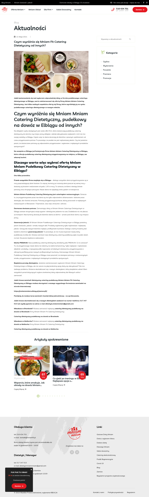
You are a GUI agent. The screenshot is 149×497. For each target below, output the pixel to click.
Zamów (140, 10)
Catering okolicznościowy (106, 455)
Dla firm (47, 9)
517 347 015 (22, 463)
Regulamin (131, 492)
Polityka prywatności (115, 492)
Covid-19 (100, 463)
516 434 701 (122, 9)
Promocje (107, 78)
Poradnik (107, 70)
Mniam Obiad (35, 9)
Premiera (107, 74)
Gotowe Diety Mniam (105, 434)
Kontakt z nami (98, 492)
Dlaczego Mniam (103, 447)
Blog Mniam (6, 3)
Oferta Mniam (17, 9)
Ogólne (106, 61)
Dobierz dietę (102, 443)
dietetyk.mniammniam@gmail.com (59, 304)
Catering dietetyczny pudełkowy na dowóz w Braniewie (36, 316)
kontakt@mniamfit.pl (28, 437)
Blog (98, 467)
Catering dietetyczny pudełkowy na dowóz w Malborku (36, 329)
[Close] (31, 469)
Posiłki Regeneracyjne (105, 459)
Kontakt (77, 9)
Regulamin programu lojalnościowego (111, 476)
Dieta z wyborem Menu (105, 439)
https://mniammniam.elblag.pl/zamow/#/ (30, 291)
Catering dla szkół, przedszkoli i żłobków (74, 3)
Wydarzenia (108, 66)
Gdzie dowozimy (63, 9)
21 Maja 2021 (21, 37)
